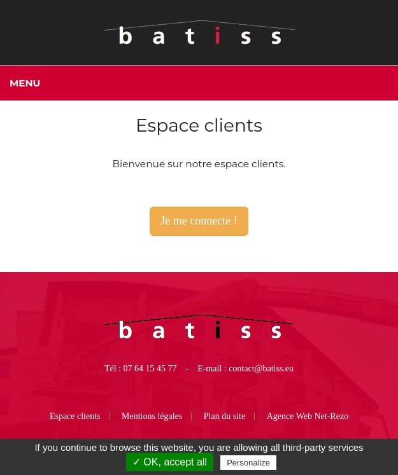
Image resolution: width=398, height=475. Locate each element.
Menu (25, 83)
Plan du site (224, 416)
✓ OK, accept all (169, 462)
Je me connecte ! (198, 220)
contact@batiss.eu (261, 368)
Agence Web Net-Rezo (307, 416)
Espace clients (75, 416)
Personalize (248, 462)
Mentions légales (152, 416)
